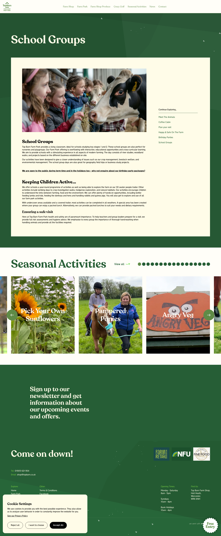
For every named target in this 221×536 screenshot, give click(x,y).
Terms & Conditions (48, 491)
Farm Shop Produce (100, 6)
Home (13, 491)
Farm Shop (68, 6)
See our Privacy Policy (17, 516)
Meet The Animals (167, 117)
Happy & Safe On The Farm (171, 132)
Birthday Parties (166, 138)
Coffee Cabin (165, 122)
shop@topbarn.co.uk (26, 475)
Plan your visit (165, 127)
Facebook (44, 494)
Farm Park (82, 6)
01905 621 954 (22, 471)
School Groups (165, 143)
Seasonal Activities (137, 6)
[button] (139, 264)
